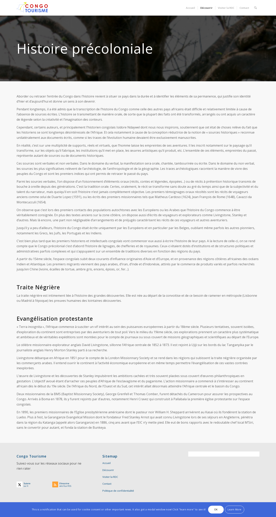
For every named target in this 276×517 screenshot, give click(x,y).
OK (216, 509)
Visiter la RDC (110, 477)
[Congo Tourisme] (32, 8)
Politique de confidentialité (118, 490)
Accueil (106, 463)
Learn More (234, 509)
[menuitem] (190, 8)
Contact (106, 483)
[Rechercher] (255, 8)
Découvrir (108, 470)
